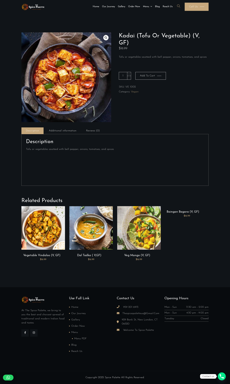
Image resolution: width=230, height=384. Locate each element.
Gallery (121, 6)
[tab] (32, 130)
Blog (157, 6)
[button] (106, 37)
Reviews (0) (93, 130)
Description (32, 130)
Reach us (168, 6)
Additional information (62, 130)
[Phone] (222, 376)
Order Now (134, 6)
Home (96, 6)
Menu (146, 6)
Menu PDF (80, 338)
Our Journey (108, 6)
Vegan (135, 91)
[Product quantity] (123, 76)
